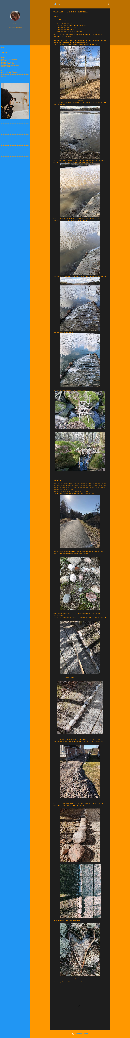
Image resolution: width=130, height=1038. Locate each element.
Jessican (103, 40)
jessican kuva (80, 978)
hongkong (4, 60)
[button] (106, 12)
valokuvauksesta (6, 66)
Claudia (56, 982)
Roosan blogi (78, 494)
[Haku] (109, 4)
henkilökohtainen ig (7, 71)
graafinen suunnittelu (7, 63)
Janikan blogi (90, 494)
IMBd (2, 47)
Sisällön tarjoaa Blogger (80, 1033)
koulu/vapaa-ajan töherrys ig (9, 72)
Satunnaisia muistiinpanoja (9, 59)
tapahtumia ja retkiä (7, 62)
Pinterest (3, 76)
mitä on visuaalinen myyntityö (10, 65)
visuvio (57, 4)
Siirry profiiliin (15, 31)
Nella (64, 982)
